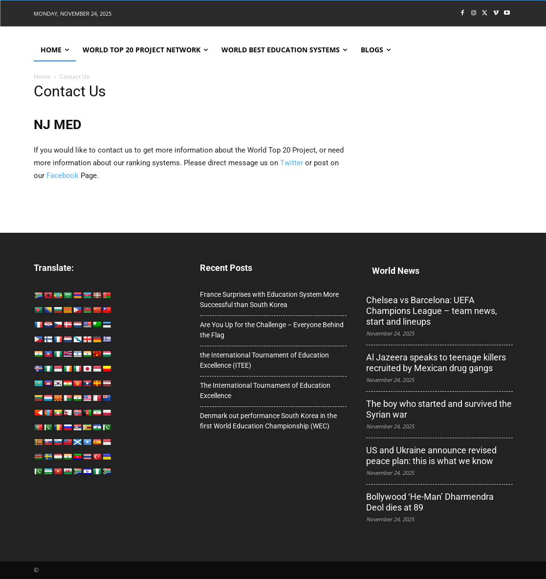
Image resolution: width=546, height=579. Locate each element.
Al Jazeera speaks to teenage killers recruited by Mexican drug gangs (436, 362)
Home (42, 76)
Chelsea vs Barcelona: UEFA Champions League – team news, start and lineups (431, 311)
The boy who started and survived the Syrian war (439, 409)
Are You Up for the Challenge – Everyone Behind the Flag (272, 330)
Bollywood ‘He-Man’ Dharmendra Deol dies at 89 (430, 501)
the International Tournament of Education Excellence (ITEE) (264, 360)
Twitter (291, 162)
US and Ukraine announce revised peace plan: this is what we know (431, 455)
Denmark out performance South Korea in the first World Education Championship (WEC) (268, 421)
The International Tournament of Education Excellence (265, 390)
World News (395, 271)
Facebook (62, 175)
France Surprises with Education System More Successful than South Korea (269, 299)
